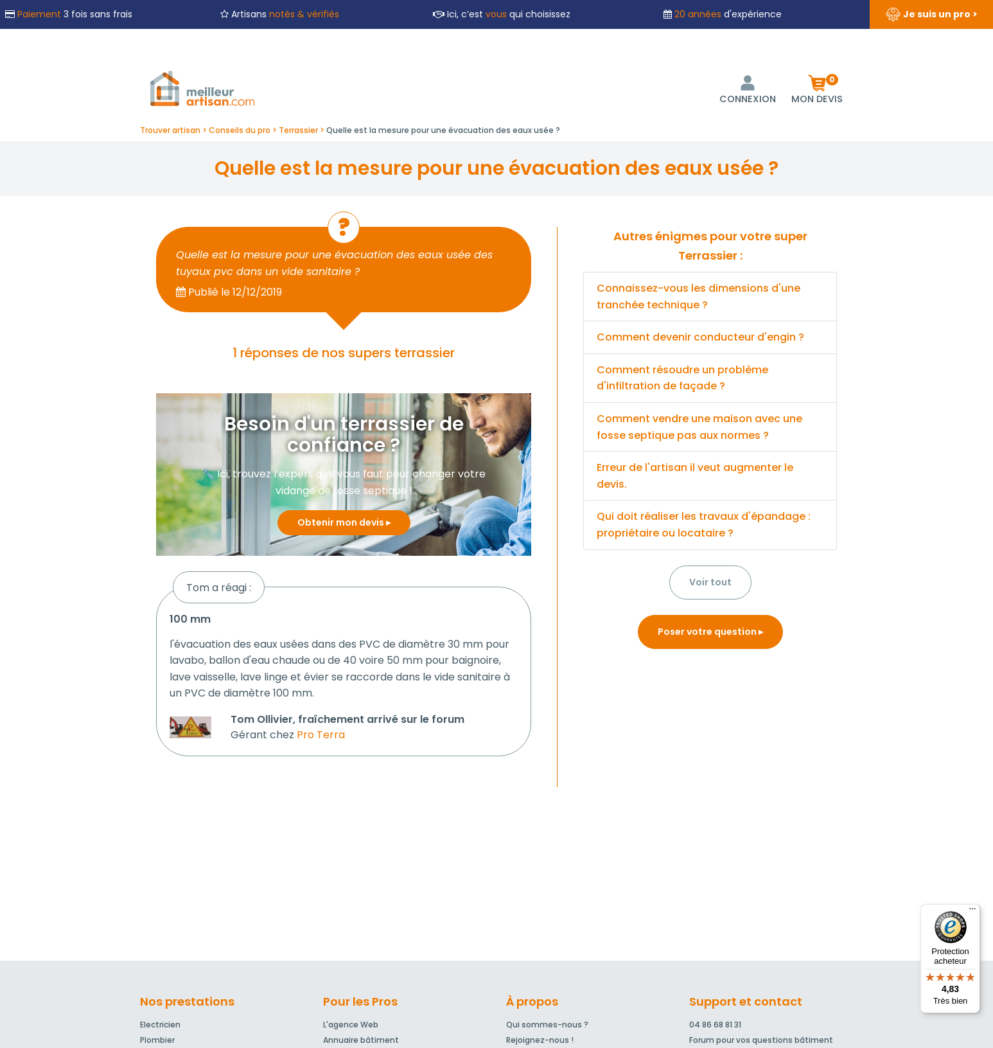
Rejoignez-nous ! (540, 1040)
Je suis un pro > (931, 15)
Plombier (157, 1040)
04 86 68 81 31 (715, 1024)
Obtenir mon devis (344, 522)
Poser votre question (710, 631)
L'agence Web (350, 1024)
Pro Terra (321, 734)
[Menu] (972, 911)
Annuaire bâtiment (361, 1040)
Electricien (160, 1024)
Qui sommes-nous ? (547, 1024)
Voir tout (710, 582)
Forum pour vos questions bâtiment (761, 1040)
